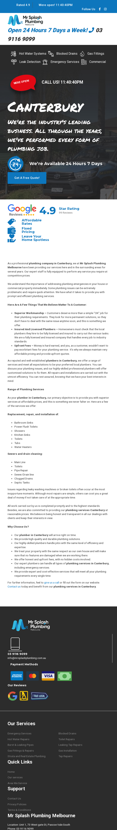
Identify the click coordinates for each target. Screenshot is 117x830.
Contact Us (14, 798)
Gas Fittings (91, 53)
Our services (15, 776)
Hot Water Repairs (18, 738)
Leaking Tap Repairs (70, 744)
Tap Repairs (65, 755)
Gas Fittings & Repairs (21, 750)
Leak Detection (26, 62)
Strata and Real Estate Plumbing (27, 755)
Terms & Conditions (19, 809)
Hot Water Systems (28, 53)
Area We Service (17, 782)
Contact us (14, 586)
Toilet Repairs (66, 738)
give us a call (51, 581)
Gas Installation (67, 750)
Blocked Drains (62, 53)
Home (11, 771)
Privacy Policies (17, 803)
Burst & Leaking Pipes (21, 744)
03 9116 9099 (17, 653)
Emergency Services (60, 62)
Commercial (93, 62)
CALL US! (51, 82)
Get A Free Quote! (27, 177)
